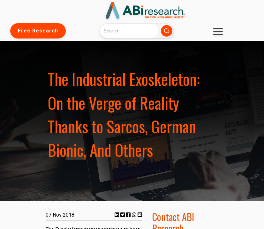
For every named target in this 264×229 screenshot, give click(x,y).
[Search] (129, 31)
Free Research (38, 31)
